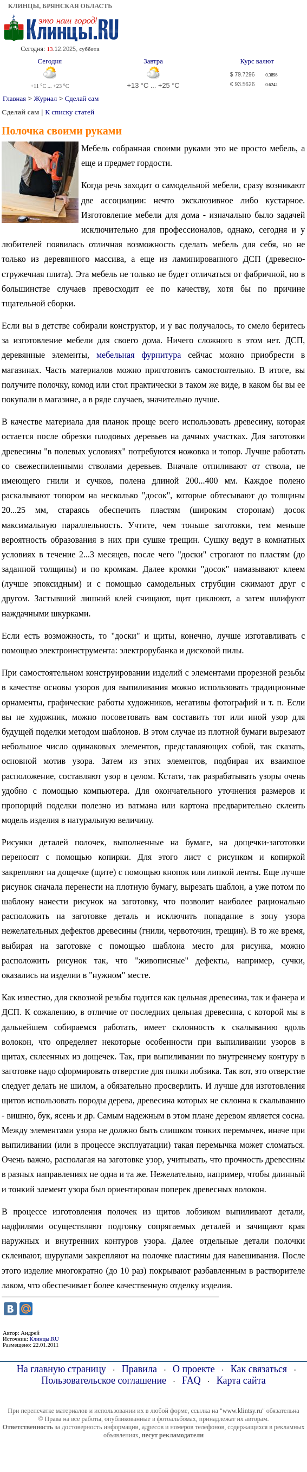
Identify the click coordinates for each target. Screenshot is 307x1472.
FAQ (191, 1380)
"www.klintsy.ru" (242, 1411)
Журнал (45, 98)
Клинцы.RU (44, 1339)
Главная (14, 98)
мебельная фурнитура (138, 354)
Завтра (153, 61)
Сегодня (50, 61)
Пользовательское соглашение (103, 1380)
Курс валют (257, 61)
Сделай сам (82, 98)
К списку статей (69, 112)
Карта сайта (241, 1380)
